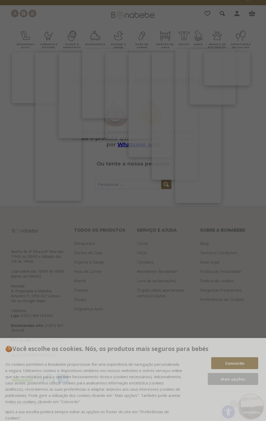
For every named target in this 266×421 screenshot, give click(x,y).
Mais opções (233, 379)
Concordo (234, 363)
